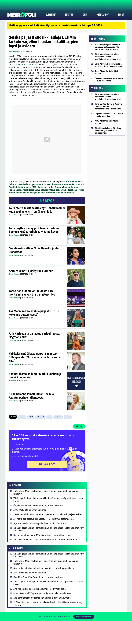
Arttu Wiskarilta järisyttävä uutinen (31, 271)
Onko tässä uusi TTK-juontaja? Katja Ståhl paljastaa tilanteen (42, 593)
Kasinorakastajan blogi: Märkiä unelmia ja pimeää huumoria (35, 375)
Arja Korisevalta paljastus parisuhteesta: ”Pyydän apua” (34, 335)
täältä (48, 181)
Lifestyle (69, 15)
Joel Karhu (12, 381)
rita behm (58, 417)
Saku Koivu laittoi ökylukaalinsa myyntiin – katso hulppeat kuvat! (44, 568)
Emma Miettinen (14, 215)
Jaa (79, 426)
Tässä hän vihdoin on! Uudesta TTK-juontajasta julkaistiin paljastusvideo (32, 292)
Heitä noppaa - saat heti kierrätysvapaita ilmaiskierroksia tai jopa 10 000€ (55, 25)
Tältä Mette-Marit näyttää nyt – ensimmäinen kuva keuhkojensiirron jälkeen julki (37, 209)
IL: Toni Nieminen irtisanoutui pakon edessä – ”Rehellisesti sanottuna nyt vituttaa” (48, 603)
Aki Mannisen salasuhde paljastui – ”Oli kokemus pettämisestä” (34, 313)
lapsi (49, 417)
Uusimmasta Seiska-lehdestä (23, 64)
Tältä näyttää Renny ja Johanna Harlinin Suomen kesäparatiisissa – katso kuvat (34, 230)
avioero (22, 417)
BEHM (31, 417)
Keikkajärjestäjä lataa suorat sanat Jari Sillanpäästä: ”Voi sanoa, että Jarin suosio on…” (35, 357)
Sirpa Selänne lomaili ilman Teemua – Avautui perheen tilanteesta (32, 395)
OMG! (85, 15)
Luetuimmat (17, 548)
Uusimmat (16, 485)
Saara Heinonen (14, 51)
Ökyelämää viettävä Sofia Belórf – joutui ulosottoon (34, 250)
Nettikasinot (103, 15)
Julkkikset (51, 15)
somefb (67, 417)
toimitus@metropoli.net (84, 616)
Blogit (121, 15)
